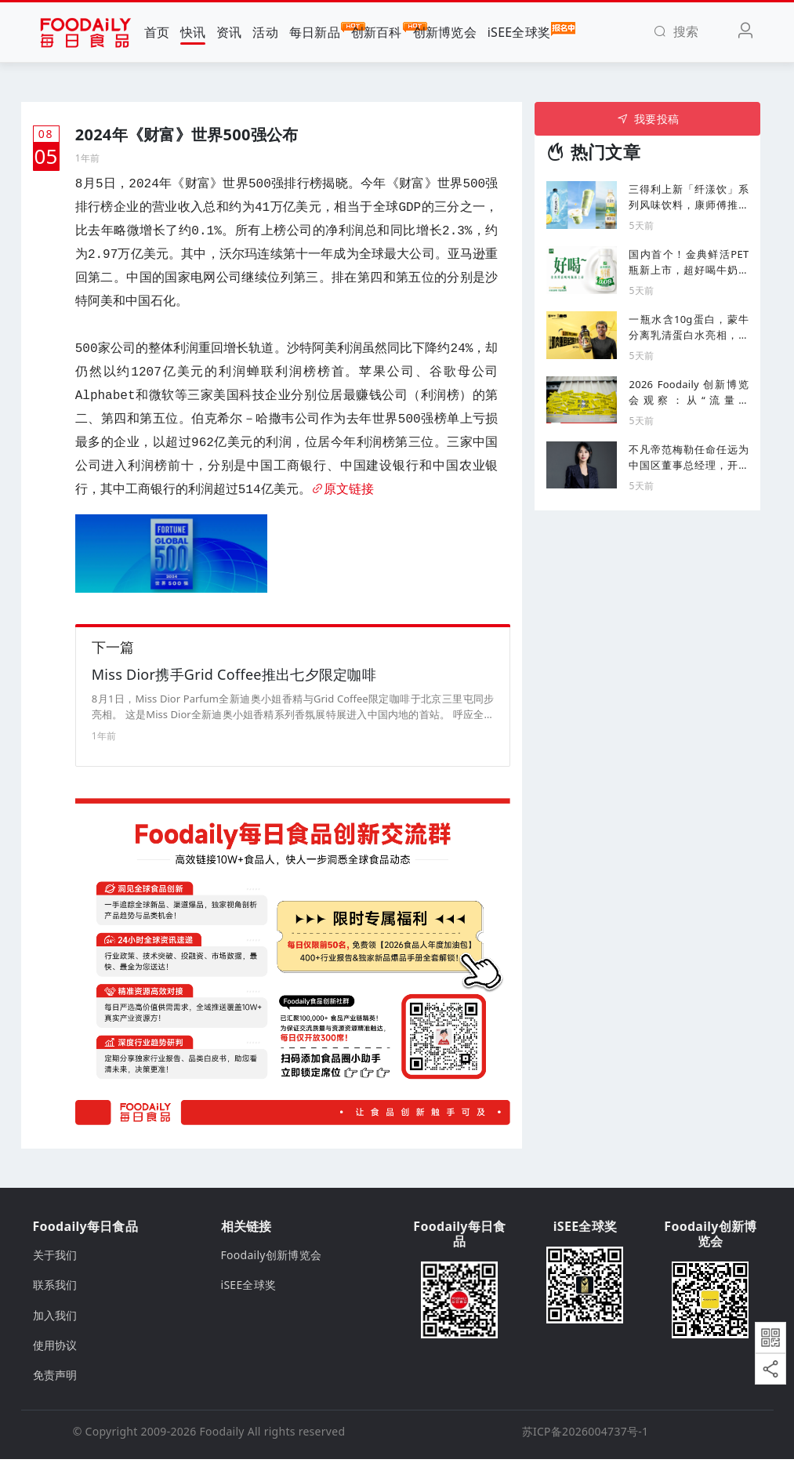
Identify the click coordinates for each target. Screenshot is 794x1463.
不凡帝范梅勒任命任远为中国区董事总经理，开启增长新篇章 (689, 457)
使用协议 (55, 1348)
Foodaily (222, 1435)
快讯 (193, 32)
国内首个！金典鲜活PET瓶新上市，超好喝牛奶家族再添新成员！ (689, 262)
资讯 (229, 32)
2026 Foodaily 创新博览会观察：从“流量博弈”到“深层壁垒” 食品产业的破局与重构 (689, 392)
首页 (157, 32)
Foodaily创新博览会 (271, 1258)
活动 (265, 32)
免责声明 (55, 1379)
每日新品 (314, 31)
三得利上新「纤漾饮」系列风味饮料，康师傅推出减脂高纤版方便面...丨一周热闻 (689, 197)
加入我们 (55, 1319)
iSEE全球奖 (519, 31)
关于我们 (55, 1258)
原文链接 (342, 490)
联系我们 (55, 1288)
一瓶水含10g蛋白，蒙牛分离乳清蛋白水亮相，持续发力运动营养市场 (689, 327)
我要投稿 (648, 118)
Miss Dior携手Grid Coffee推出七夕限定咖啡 (234, 678)
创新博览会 (445, 32)
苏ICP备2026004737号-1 (585, 1435)
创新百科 (376, 31)
